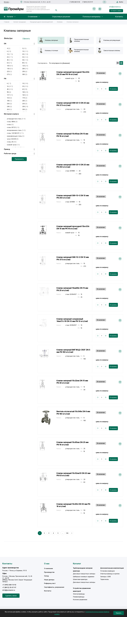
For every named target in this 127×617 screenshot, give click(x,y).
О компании (32, 17)
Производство (49, 572)
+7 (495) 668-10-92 (74, 2)
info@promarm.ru (115, 6)
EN (104, 2)
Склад (46, 576)
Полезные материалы (91, 17)
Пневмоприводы (78, 597)
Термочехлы (104, 579)
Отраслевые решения (61, 17)
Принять (118, 613)
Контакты (119, 17)
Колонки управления (80, 599)
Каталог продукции (19, 22)
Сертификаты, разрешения (54, 587)
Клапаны (59, 22)
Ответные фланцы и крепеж (109, 574)
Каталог (10, 17)
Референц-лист (50, 583)
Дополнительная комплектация (112, 568)
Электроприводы (79, 594)
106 (67, 533)
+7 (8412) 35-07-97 (87, 2)
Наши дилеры (49, 580)
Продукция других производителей (41, 22)
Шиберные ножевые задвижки (83, 577)
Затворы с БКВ (105, 577)
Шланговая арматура (80, 579)
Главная (6, 22)
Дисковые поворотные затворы (84, 574)
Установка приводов (107, 571)
